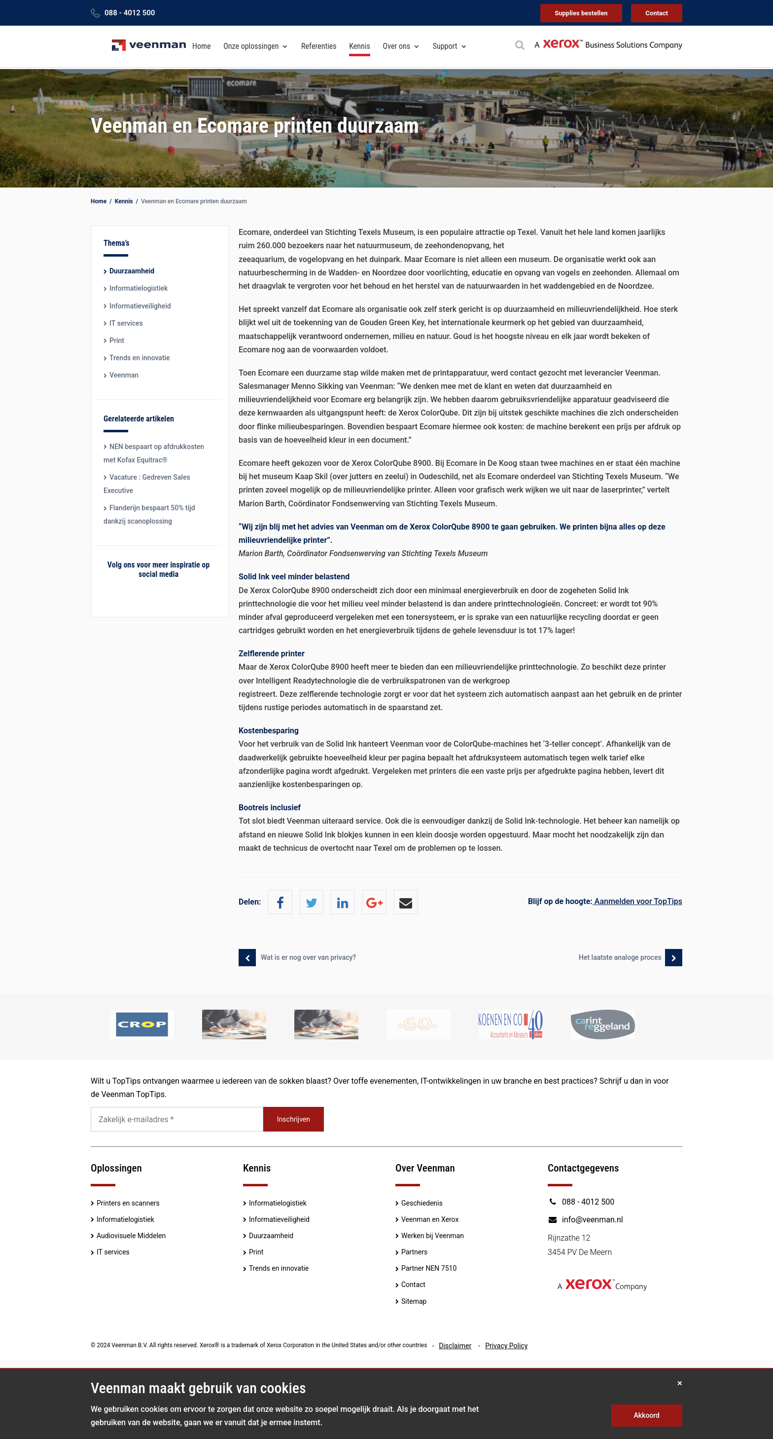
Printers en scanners (128, 1203)
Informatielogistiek (138, 288)
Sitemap (413, 1301)
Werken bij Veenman (432, 1236)
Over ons (396, 46)
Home (201, 46)
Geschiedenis (422, 1203)
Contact (656, 13)
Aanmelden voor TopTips (605, 901)
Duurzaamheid (131, 271)
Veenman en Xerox (429, 1219)
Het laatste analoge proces (618, 957)
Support (445, 46)
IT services (126, 323)
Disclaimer (455, 1346)
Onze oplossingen (251, 46)
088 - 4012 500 (130, 12)
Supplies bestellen (581, 13)
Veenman (124, 375)
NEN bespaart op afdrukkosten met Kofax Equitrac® (154, 453)
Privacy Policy (506, 1346)
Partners (414, 1252)
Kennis (359, 46)
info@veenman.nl (585, 1219)
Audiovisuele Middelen (131, 1236)
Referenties (319, 46)
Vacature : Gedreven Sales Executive (147, 483)
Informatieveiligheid (140, 306)
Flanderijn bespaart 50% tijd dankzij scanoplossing (149, 514)
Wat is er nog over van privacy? (308, 957)
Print (116, 340)
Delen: (250, 902)
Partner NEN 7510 (429, 1268)
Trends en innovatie (139, 358)
